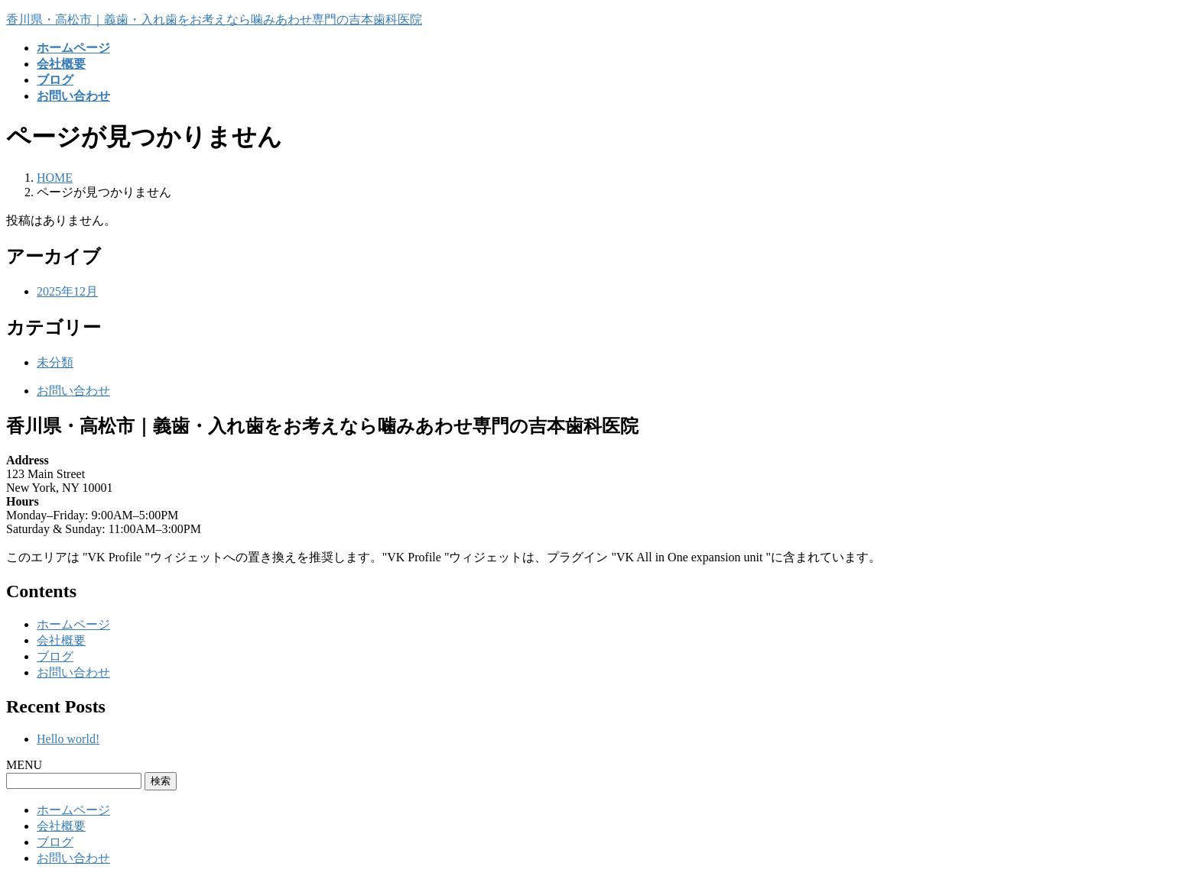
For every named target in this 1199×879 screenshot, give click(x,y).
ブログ (55, 656)
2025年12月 (67, 291)
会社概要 (61, 640)
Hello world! (68, 738)
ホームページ (73, 624)
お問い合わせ (73, 390)
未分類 (55, 362)
